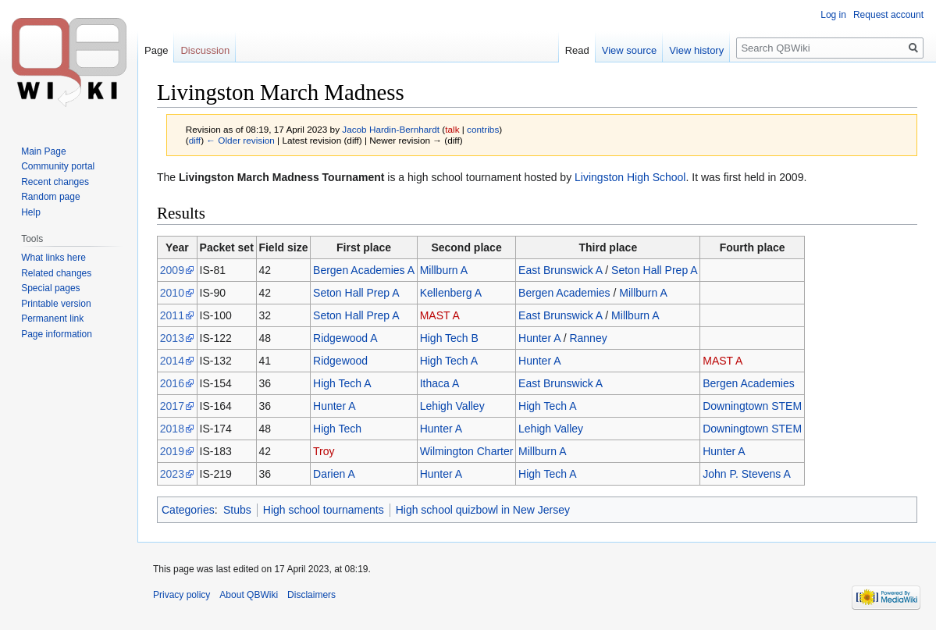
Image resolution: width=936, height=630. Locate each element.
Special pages (50, 288)
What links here (53, 257)
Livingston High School (630, 177)
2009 (172, 270)
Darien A (334, 474)
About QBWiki (248, 594)
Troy (323, 451)
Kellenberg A (451, 293)
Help (31, 212)
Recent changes (55, 181)
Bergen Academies (564, 293)
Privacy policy (181, 594)
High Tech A (449, 360)
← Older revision (240, 140)
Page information (56, 334)
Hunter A (539, 338)
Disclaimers (311, 594)
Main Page (43, 151)
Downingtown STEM (752, 406)
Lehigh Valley (452, 406)
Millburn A (444, 270)
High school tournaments (323, 510)
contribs (483, 129)
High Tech (337, 428)
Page (156, 50)
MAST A (440, 315)
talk (452, 129)
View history (696, 50)
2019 (172, 451)
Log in (833, 14)
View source (629, 50)
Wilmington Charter (467, 451)
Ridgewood (340, 360)
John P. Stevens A (747, 474)
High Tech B (449, 338)
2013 (172, 338)
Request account (888, 14)
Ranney (588, 338)
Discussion (205, 50)
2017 (172, 406)
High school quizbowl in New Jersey (483, 510)
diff (195, 140)
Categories (188, 510)
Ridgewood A (345, 338)
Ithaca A (440, 383)
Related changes (56, 273)
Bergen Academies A (364, 270)
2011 (172, 315)
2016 (172, 383)
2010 (172, 293)
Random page (50, 196)
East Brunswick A (560, 270)
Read (577, 50)
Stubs (237, 510)
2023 (172, 474)
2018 (172, 428)
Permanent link (52, 318)
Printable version (56, 303)
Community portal (57, 166)
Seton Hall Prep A (654, 270)
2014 (172, 360)
